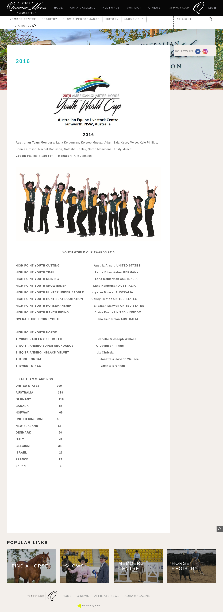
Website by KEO (88, 606)
